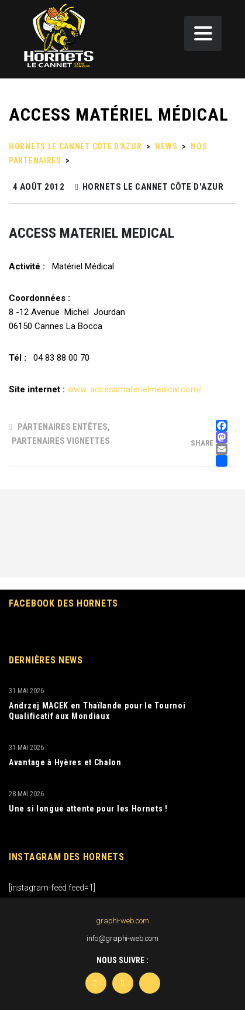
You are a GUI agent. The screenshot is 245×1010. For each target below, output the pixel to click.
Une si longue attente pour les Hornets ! (88, 808)
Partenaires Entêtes (63, 427)
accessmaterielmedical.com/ (146, 389)
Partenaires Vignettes (61, 441)
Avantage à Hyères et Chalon (65, 762)
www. (77, 389)
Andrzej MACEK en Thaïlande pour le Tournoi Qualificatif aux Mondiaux (97, 711)
